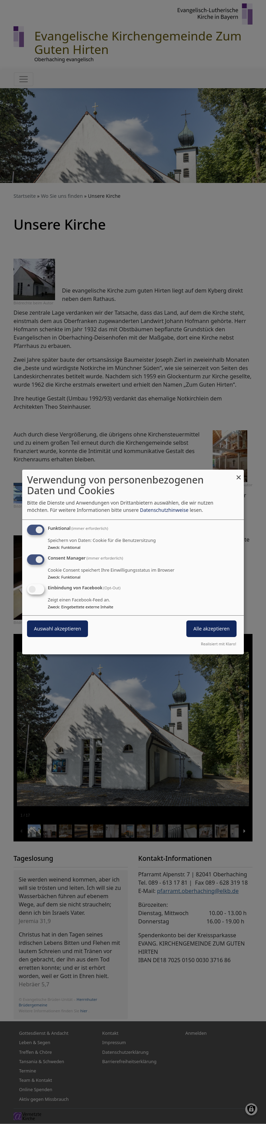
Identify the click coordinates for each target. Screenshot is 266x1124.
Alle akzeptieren (211, 628)
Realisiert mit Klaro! (218, 643)
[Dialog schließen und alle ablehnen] (238, 474)
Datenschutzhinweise (164, 510)
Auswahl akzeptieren (57, 628)
